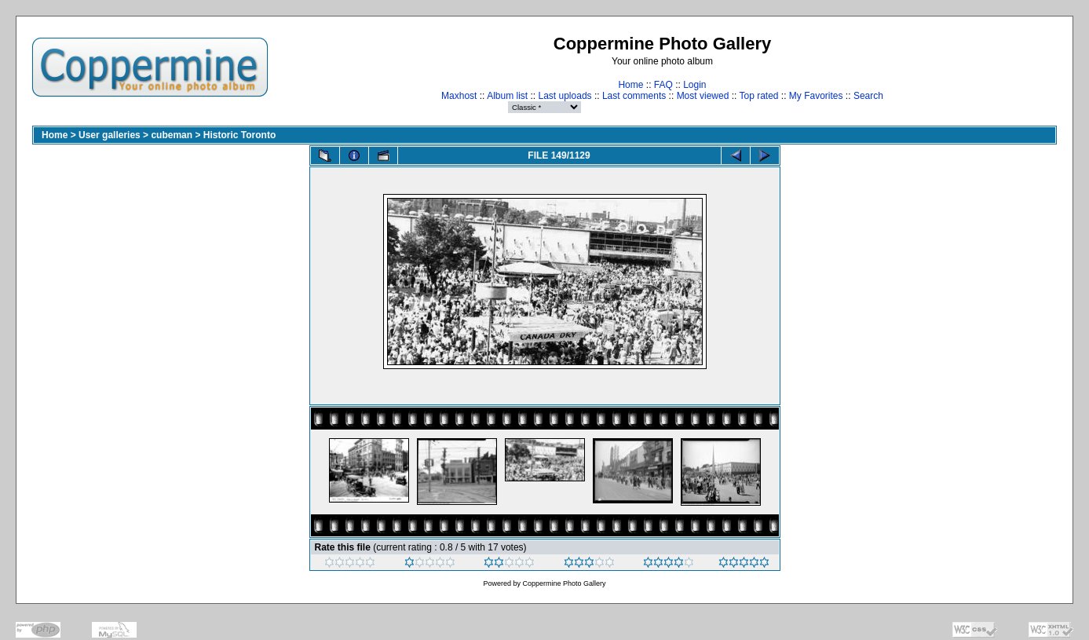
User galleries (110, 135)
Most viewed (703, 95)
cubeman (171, 135)
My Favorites (816, 95)
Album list (507, 95)
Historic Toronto (239, 135)
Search (868, 95)
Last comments (634, 95)
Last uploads (565, 95)
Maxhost (459, 95)
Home (630, 84)
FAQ (663, 84)
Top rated (758, 95)
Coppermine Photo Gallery (563, 583)
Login (694, 84)
